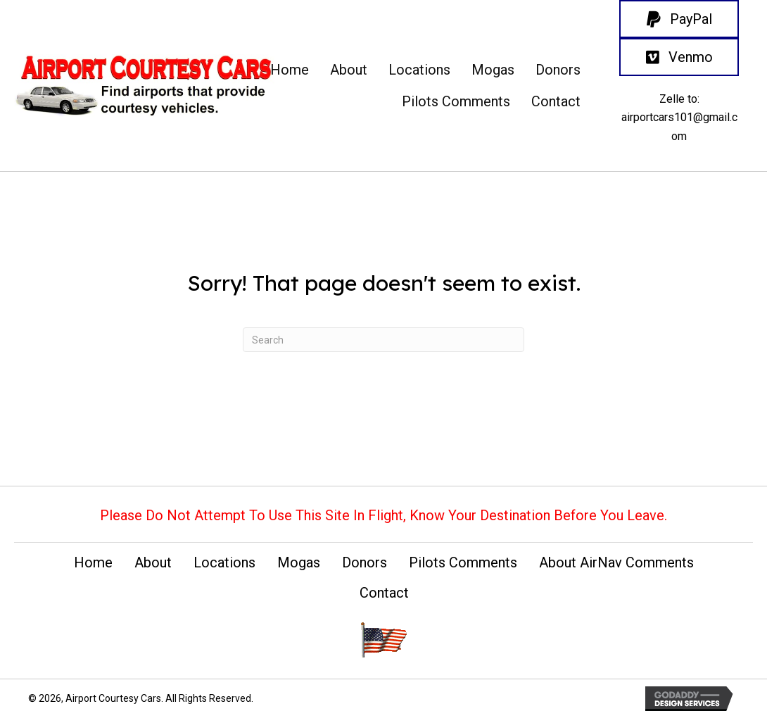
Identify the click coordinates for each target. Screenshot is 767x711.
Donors (364, 562)
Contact (384, 592)
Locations (224, 562)
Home (93, 562)
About (153, 562)
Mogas (298, 562)
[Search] (383, 339)
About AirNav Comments (616, 562)
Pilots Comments (463, 562)
